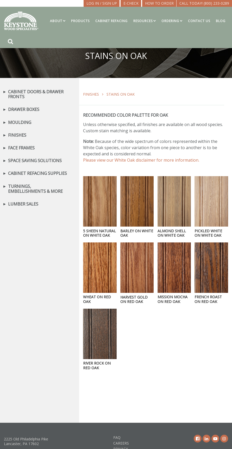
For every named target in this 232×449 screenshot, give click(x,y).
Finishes (91, 94)
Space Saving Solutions (35, 160)
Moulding (19, 122)
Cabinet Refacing (111, 21)
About (56, 21)
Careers (121, 443)
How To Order (159, 3)
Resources (143, 21)
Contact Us (199, 21)
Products (80, 21)
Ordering (170, 21)
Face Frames (21, 148)
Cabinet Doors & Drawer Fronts (36, 94)
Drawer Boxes (23, 109)
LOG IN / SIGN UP (101, 3)
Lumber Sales (23, 204)
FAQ (117, 437)
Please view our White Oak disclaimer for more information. (141, 160)
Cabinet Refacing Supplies (37, 173)
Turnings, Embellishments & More (35, 189)
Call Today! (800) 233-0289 (204, 3)
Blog (220, 21)
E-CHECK (131, 3)
